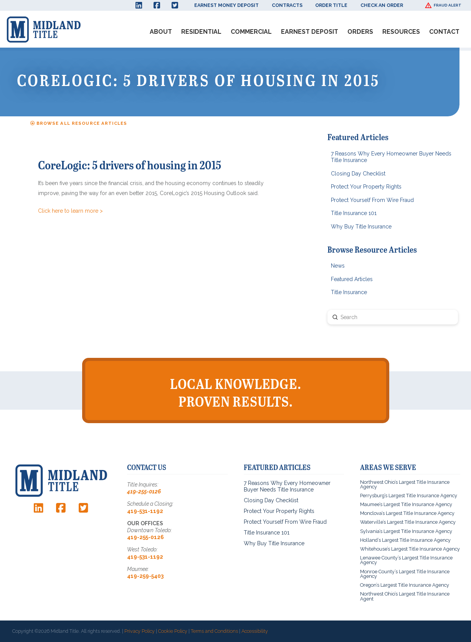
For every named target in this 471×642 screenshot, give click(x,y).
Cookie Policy (172, 631)
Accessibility (254, 631)
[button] (444, 5)
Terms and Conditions (214, 631)
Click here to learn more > (70, 211)
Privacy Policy (139, 631)
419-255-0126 (144, 491)
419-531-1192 (145, 511)
